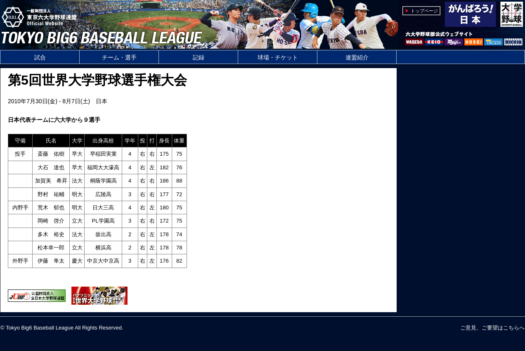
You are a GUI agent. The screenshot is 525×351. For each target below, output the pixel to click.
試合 (40, 57)
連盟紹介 (357, 57)
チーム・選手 (119, 57)
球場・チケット (278, 57)
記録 (198, 57)
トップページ (424, 10)
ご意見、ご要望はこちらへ (492, 328)
